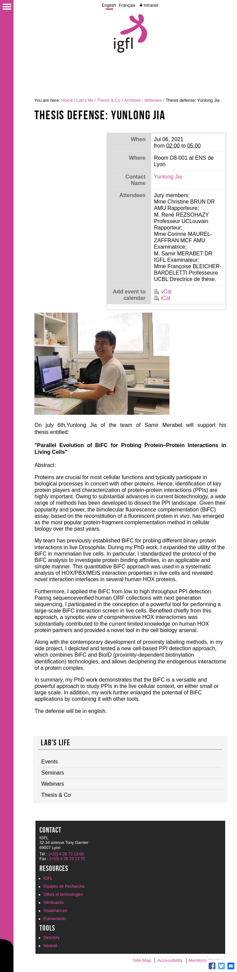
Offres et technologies (63, 894)
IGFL (48, 878)
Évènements (55, 918)
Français (127, 5)
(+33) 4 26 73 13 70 (67, 858)
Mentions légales (206, 960)
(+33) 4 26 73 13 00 (66, 854)
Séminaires (54, 902)
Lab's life (84, 100)
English (109, 5)
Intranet (151, 5)
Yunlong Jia (168, 177)
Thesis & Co (109, 100)
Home (67, 100)
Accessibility (169, 960)
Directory (52, 937)
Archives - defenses (143, 100)
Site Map (142, 960)
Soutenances (55, 910)
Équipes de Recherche (64, 886)
